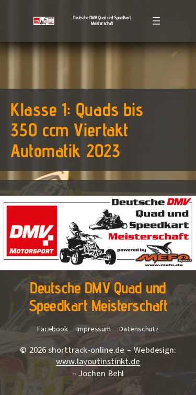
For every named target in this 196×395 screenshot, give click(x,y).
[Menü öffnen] (156, 21)
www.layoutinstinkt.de (98, 361)
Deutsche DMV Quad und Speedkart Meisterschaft (102, 20)
